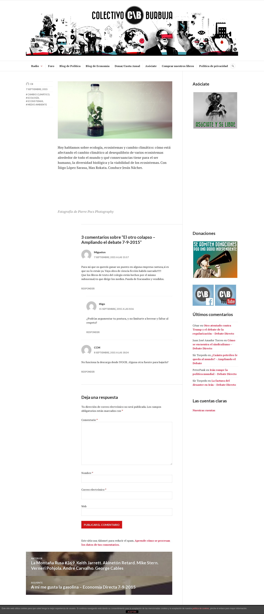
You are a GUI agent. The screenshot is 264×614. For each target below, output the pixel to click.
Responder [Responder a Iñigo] (93, 332)
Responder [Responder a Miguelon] (88, 288)
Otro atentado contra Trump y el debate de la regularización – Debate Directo (213, 329)
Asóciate (151, 66)
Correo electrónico (93, 489)
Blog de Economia (97, 66)
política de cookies (200, 608)
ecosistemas (35, 101)
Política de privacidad (213, 66)
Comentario (89, 420)
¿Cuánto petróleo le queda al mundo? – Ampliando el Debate (215, 359)
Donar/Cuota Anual (127, 66)
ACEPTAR (132, 612)
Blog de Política (69, 66)
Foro (51, 66)
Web (84, 506)
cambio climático (39, 94)
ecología (33, 97)
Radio (35, 66)
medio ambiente (37, 104)
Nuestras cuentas (204, 410)
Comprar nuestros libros (178, 66)
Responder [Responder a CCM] (88, 371)
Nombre (87, 473)
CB (31, 84)
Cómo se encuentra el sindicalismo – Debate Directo (214, 344)
